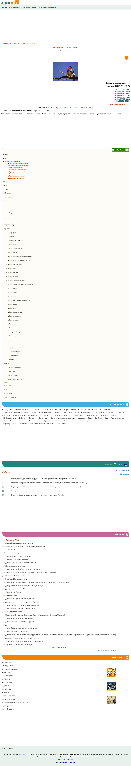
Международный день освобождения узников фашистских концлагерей (30, 572)
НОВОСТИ (52, 7)
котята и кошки (8, 217)
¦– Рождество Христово (12, 352)
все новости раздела (121, 470)
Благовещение (10, 549)
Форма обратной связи (65, 759)
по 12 (49, 111)
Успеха (14, 424)
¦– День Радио (9, 244)
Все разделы (124, 474)
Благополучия (21, 409)
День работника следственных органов (19, 543)
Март (54, 647)
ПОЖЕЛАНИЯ (16, 7)
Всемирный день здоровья (14, 553)
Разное (66, 421)
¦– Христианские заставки (14, 176)
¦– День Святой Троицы (12, 248)
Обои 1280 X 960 (122, 99)
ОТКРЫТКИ (25, 7)
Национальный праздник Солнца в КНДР (20, 608)
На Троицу (22, 418)
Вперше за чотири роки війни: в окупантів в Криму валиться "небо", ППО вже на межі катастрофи (46, 483)
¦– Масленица (9, 336)
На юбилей (98, 418)
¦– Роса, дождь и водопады (13, 379)
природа (6, 363)
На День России (29, 415)
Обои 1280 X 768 (122, 97)
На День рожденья (44, 415)
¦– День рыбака (10, 304)
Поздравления (7, 682)
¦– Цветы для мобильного (13, 178)
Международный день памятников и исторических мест (25, 641)
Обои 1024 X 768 (122, 92)
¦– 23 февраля (9, 233)
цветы (5, 389)
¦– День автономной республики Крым (17, 256)
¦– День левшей (10, 288)
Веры (52, 409)
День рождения (8, 706)
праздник (6, 229)
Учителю (50, 424)
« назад (68, 47)
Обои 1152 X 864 (122, 93)
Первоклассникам (117, 418)
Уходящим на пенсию (37, 424)
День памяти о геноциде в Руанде (17, 559)
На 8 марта (111, 412)
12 (69, 108)
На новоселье (43, 418)
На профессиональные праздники (63, 418)
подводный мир (8, 225)
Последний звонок (35, 421)
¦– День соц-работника (12, 312)
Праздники (6, 662)
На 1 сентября (88, 412)
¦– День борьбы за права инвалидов (16, 260)
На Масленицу (77, 415)
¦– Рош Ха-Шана (10, 356)
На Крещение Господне (61, 415)
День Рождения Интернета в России (18, 556)
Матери (57, 412)
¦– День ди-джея (10, 272)
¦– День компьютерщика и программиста (18, 284)
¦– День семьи (9, 308)
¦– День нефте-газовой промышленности (18, 300)
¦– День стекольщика (12, 316)
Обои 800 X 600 (123, 90)
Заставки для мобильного (12, 161)
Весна (5, 158)
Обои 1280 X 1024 (122, 101)
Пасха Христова (11, 595)
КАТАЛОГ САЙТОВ (7, 748)
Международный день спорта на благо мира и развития (25, 546)
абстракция (7, 193)
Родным (74, 421)
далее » (75, 47)
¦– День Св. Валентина (13, 167)
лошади (6, 221)
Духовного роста (37, 412)
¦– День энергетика (11, 328)
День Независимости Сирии (15, 625)
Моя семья (6, 672)
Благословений (34, 409)
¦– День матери (10, 292)
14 (76, 108)
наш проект (23, 754)
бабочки (6, 201)
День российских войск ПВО (15, 589)
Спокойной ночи (120, 421)
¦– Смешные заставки (12, 174)
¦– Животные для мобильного (15, 170)
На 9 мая (121, 412)
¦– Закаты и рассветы (12, 367)
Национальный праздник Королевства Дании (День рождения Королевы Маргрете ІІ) (35, 615)
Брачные (45, 409)
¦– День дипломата (11, 276)
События (6, 679)
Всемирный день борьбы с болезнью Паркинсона (23, 569)
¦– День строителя (11, 320)
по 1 (33, 111)
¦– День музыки (10, 296)
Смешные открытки (9, 669)
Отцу (107, 418)
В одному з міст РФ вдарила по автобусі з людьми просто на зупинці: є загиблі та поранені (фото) (46, 487)
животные (7, 209)
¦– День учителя (10, 324)
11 (66, 108)
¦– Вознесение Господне (13, 240)
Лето (5, 185)
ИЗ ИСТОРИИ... (42, 7)
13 (72, 108)
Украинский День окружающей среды (18, 644)
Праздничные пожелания (53, 421)
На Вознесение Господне (12, 415)
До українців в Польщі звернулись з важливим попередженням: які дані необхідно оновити (43, 491)
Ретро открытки (8, 696)
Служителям (107, 421)
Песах (5, 421)
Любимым (49, 412)
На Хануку (32, 418)
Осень (5, 189)
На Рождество (111, 415)
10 (62, 108)
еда (4, 205)
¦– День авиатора (10, 252)
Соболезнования (8, 699)
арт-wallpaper (8, 197)
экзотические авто (9, 397)
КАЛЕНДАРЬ (5, 7)
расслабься (7, 385)
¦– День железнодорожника (14, 280)
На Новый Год (90, 415)
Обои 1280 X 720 (122, 95)
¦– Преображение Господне (13, 348)
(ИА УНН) (72, 479)
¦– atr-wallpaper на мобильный (15, 163)
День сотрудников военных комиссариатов (20, 563)
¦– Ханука (8, 359)
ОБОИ (33, 7)
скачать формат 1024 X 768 (119, 105)
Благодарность (8, 409)
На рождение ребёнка (84, 418)
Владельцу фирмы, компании (66, 409)
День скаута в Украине (13, 592)
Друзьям (25, 412)
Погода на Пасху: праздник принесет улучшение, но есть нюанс (34, 495)
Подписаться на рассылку (106, 650)
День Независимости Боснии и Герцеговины (21, 621)
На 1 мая (77, 412)
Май (64, 647)
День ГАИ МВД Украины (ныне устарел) (20, 599)
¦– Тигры (8, 213)
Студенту (6, 424)
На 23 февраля (100, 412)
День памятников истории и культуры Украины (22, 638)
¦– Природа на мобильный (14, 172)
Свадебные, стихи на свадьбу (90, 421)
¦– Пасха (8, 344)
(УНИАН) (60, 495)
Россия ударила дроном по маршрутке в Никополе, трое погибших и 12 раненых (39, 479)
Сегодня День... (8, 666)
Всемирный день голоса (13, 612)
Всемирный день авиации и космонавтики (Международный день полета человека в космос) (38, 582)
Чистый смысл (61, 424)
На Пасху (100, 415)
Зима (5, 181)
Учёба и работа (8, 676)
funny (5, 154)
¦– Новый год (9, 340)
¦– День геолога (10, 268)
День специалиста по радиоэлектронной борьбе (22, 605)
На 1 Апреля (67, 412)
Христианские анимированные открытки (17, 702)
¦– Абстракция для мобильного (15, 165)
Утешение (23, 424)
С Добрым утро (8, 709)
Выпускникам (105, 409)
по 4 (38, 111)
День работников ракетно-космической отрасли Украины (25, 585)
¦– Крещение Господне (12, 332)
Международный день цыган (15, 566)
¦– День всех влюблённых (13, 264)
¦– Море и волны (10, 371)
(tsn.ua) (84, 483)
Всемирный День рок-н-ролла (16, 579)
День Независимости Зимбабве (16, 631)
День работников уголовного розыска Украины (22, 602)
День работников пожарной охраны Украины (21, 628)
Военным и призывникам (88, 409)
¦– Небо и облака (10, 375)
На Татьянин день (9, 418)
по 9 (43, 111)
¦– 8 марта (8, 236)
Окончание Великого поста (15, 576)
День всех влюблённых (11, 412)
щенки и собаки (8, 393)
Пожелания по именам (18, 421)
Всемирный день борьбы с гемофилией (19, 618)
